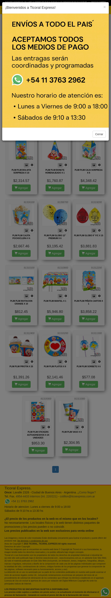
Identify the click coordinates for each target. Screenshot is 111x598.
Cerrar (99, 134)
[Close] (104, 7)
